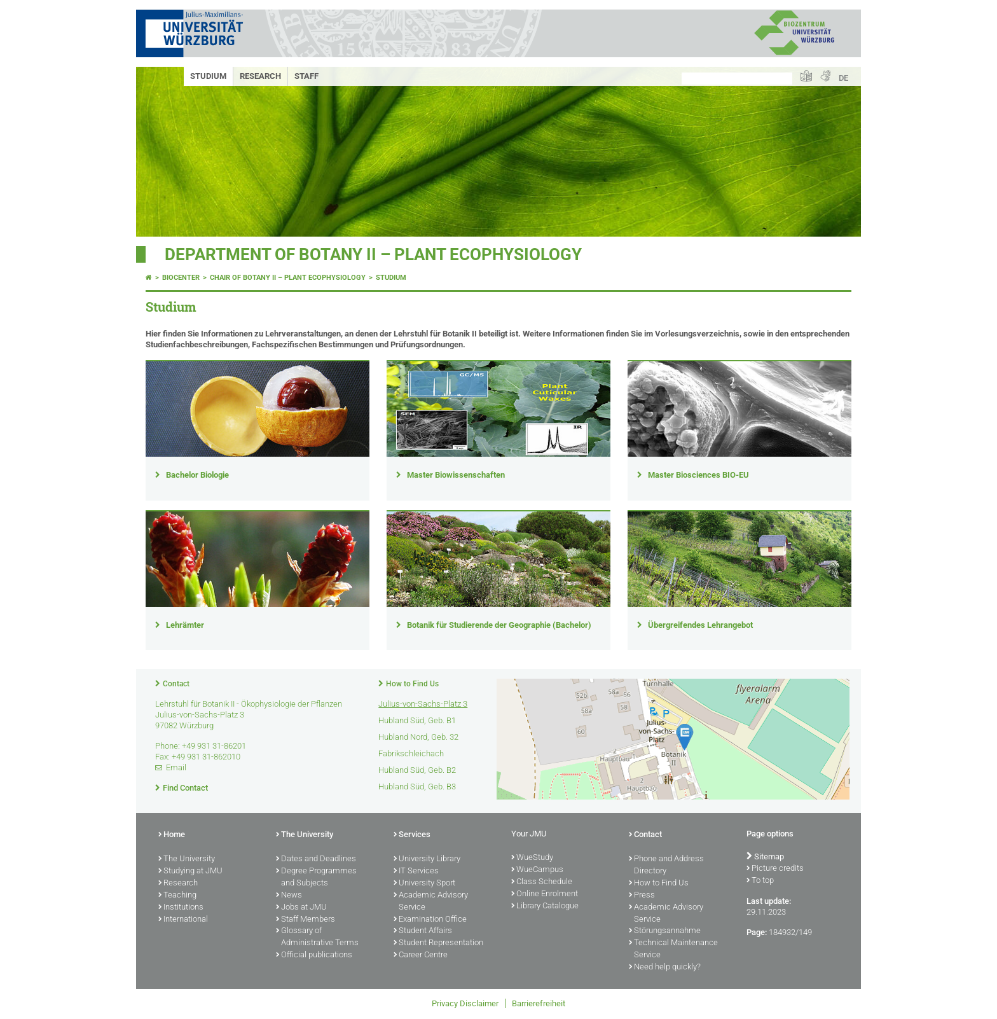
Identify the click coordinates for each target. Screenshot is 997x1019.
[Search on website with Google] (737, 79)
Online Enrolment (544, 894)
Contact (176, 683)
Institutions (180, 907)
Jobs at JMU (301, 907)
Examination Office (430, 919)
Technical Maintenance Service (673, 949)
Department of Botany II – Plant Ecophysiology (373, 254)
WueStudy (532, 858)
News (289, 895)
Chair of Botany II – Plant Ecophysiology (288, 278)
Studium (208, 76)
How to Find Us (412, 683)
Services (412, 835)
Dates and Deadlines (316, 859)
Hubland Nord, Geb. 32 (418, 737)
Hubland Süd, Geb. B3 (417, 786)
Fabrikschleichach (411, 753)
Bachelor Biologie (197, 475)
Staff (306, 76)
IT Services (416, 871)
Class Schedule (541, 882)
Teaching (177, 895)
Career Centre (421, 955)
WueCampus (537, 870)
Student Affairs (423, 931)
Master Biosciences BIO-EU (698, 475)
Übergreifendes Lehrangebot (700, 625)
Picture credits (775, 869)
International (183, 919)
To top (760, 881)
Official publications (314, 955)
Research (260, 76)
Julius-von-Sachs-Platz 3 (422, 704)
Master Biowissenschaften (456, 475)
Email (176, 767)
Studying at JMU (190, 871)
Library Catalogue (545, 906)
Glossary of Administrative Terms (317, 937)
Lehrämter (185, 625)
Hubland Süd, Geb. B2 (417, 770)
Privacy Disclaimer (465, 1003)
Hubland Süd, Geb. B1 (417, 720)
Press (642, 895)
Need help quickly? (665, 967)
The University (186, 859)
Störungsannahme (665, 931)
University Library (427, 859)
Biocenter (181, 278)
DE (843, 78)
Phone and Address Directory (666, 865)
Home (171, 835)
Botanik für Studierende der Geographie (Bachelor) (499, 625)
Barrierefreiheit (538, 1003)
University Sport (424, 883)
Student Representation (438, 943)
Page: (756, 932)
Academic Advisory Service (431, 901)
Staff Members (305, 919)
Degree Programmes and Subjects (316, 877)
